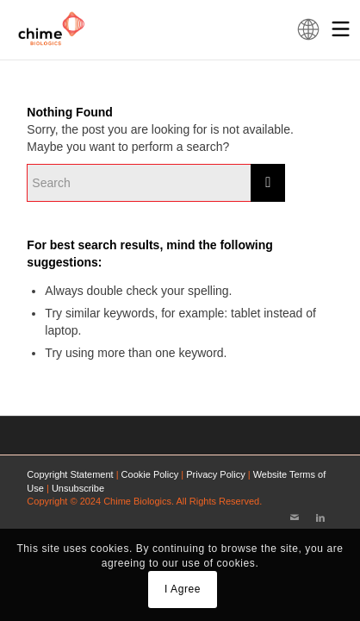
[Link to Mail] (294, 517)
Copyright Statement (70, 474)
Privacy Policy (215, 474)
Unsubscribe (78, 488)
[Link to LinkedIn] (320, 517)
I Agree (182, 589)
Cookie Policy (150, 474)
